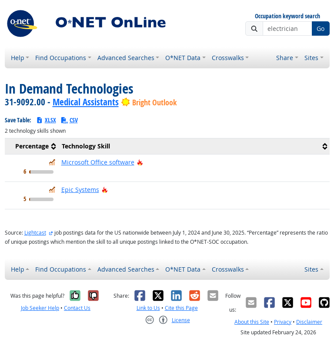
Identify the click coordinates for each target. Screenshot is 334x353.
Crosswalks (228, 58)
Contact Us (77, 308)
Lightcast (35, 232)
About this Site (251, 322)
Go (320, 28)
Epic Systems (80, 189)
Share (284, 58)
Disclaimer (309, 322)
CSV (69, 120)
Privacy (282, 322)
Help (17, 58)
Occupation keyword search (287, 16)
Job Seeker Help (40, 308)
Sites (311, 58)
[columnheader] (31, 146)
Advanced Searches (125, 58)
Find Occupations (60, 58)
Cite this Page (181, 308)
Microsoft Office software (97, 162)
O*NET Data (182, 58)
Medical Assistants (86, 102)
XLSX (46, 120)
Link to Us (148, 308)
